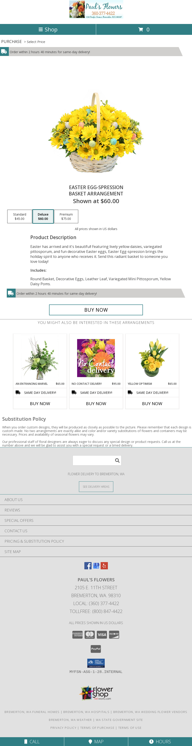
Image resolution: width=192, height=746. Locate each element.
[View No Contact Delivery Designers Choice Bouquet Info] (96, 358)
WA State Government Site (119, 720)
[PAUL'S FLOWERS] (96, 17)
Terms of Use (130, 728)
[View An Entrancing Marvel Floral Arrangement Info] (40, 358)
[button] (96, 663)
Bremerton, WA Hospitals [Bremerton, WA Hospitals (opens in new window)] (86, 712)
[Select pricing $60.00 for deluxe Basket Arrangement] (43, 216)
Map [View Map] (96, 742)
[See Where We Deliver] (96, 486)
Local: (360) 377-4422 (96, 603)
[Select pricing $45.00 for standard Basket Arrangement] (19, 216)
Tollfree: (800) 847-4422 (96, 611)
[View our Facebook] (88, 567)
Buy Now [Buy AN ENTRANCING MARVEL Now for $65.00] (40, 403)
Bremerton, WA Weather (70, 720)
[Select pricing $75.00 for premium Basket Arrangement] (66, 216)
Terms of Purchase (97, 728)
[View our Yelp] (104, 567)
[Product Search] (97, 460)
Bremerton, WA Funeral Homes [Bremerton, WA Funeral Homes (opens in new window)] (32, 712)
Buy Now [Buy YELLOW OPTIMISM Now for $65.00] (152, 403)
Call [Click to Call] (32, 742)
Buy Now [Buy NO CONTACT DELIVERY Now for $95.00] (96, 403)
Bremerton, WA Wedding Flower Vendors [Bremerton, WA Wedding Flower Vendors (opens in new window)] (150, 712)
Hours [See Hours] (160, 742)
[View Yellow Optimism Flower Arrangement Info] (152, 358)
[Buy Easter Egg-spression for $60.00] (96, 309)
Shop (47, 29)
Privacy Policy (63, 728)
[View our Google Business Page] (96, 567)
